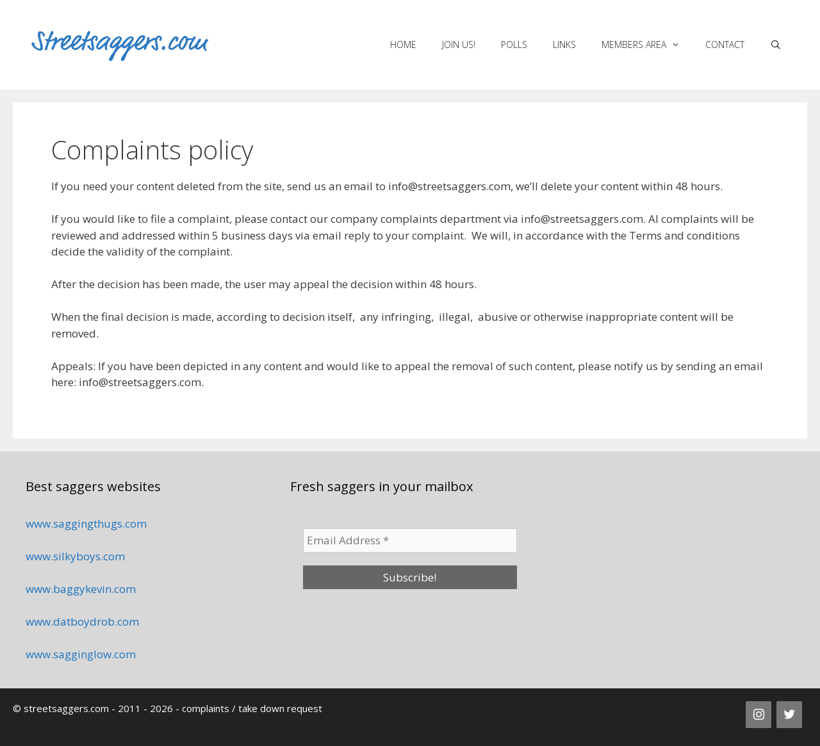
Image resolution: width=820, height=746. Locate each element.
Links (564, 44)
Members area (647, 45)
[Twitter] (789, 714)
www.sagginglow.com (81, 654)
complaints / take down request (252, 708)
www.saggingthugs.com (86, 523)
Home (403, 44)
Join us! (458, 44)
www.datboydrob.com (82, 621)
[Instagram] (758, 714)
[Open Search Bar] (775, 45)
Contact (724, 44)
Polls (514, 44)
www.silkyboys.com (75, 556)
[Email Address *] (409, 540)
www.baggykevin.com (81, 588)
